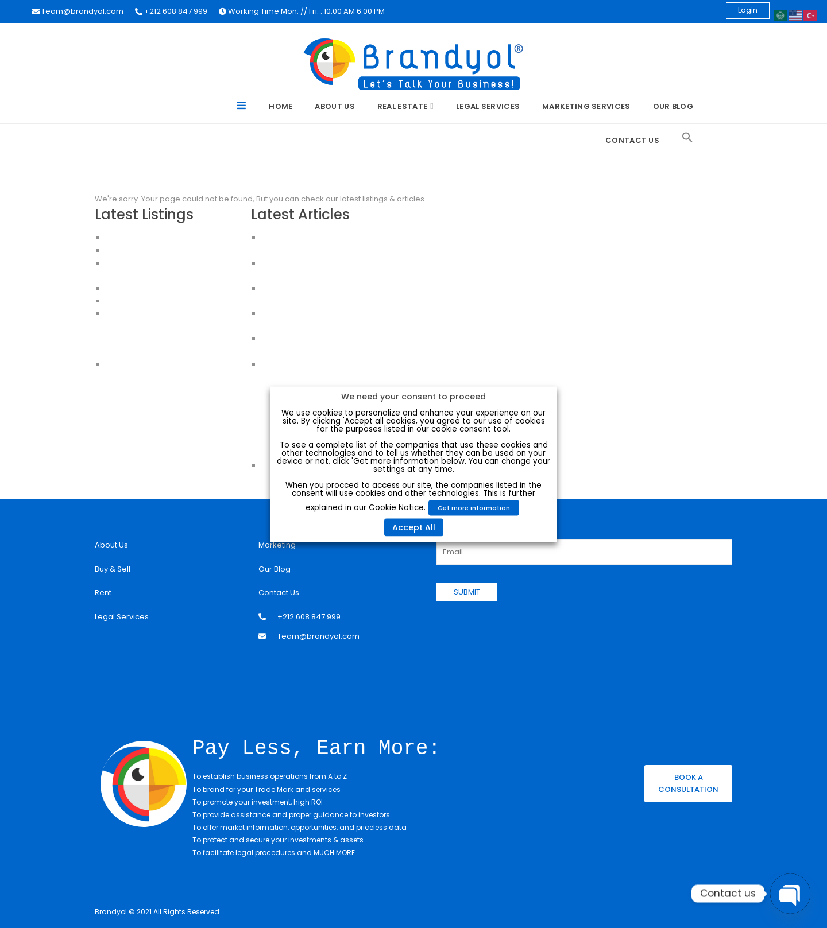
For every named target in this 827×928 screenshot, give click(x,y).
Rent (103, 592)
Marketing (277, 544)
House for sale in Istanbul (152, 364)
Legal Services (488, 106)
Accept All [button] (413, 527)
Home (280, 106)
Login (748, 10)
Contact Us (632, 140)
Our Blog (673, 106)
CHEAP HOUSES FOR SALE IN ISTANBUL (172, 301)
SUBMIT (467, 592)
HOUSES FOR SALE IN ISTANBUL (159, 288)
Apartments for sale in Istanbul (161, 351)
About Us (334, 106)
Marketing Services (586, 106)
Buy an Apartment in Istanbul (158, 338)
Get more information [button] (474, 507)
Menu (242, 107)
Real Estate (402, 106)
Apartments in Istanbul (146, 313)
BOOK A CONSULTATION (688, 782)
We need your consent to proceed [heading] (413, 396)
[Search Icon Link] (687, 137)
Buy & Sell (112, 569)
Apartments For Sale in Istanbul (162, 326)
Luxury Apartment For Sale (153, 237)
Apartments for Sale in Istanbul (162, 250)
